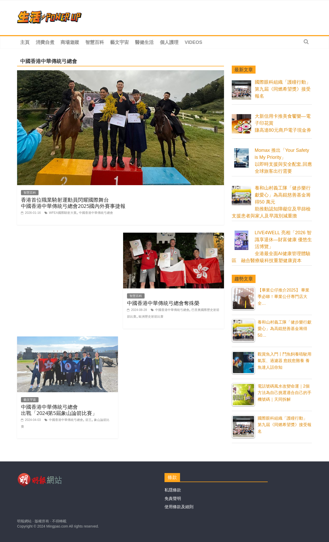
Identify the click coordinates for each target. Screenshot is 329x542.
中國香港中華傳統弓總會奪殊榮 (163, 303)
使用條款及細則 (179, 507)
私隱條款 (173, 490)
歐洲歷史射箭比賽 (151, 316)
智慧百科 (94, 42)
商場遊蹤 (70, 42)
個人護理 (169, 42)
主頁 (24, 42)
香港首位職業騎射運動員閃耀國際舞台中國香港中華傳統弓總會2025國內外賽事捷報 (73, 202)
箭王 (88, 420)
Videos (193, 42)
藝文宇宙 (119, 42)
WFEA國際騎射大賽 (63, 213)
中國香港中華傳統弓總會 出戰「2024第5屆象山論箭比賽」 (59, 410)
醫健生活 (144, 42)
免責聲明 (173, 498)
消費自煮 (45, 42)
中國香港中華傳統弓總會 (96, 213)
